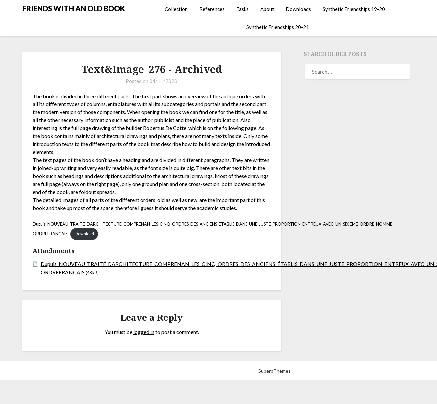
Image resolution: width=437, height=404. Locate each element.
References (212, 9)
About (267, 9)
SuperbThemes (274, 370)
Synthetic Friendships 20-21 (277, 27)
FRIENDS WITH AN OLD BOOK (73, 8)
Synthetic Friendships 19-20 (354, 9)
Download (85, 234)
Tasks (242, 9)
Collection (176, 9)
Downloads (298, 9)
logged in (143, 332)
